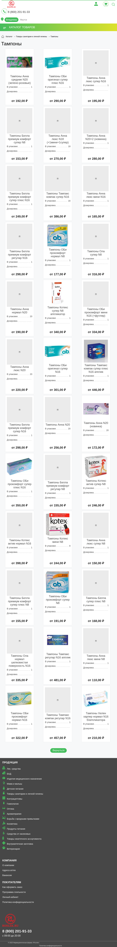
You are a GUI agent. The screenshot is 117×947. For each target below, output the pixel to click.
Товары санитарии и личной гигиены (25, 794)
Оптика (10, 809)
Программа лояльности (14, 892)
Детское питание (15, 789)
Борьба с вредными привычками (23, 819)
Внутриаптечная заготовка (20, 844)
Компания (9, 860)
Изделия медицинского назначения (24, 779)
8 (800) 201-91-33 (19, 11)
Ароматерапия (14, 814)
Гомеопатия (13, 804)
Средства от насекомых (18, 834)
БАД (9, 774)
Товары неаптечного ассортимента (24, 839)
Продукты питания (16, 829)
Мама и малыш (14, 784)
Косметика (12, 824)
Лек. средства (14, 769)
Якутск (23, 19)
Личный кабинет (10, 897)
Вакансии (7, 875)
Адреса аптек (9, 870)
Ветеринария (13, 849)
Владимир (11, 19)
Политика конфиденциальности (18, 902)
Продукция (10, 762)
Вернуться (58, 750)
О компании (8, 865)
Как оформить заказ (12, 887)
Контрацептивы (14, 799)
